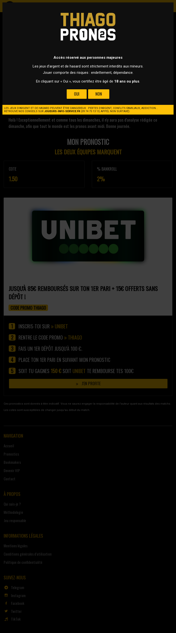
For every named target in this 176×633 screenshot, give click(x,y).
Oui (76, 94)
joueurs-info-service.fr (62, 111)
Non (98, 94)
